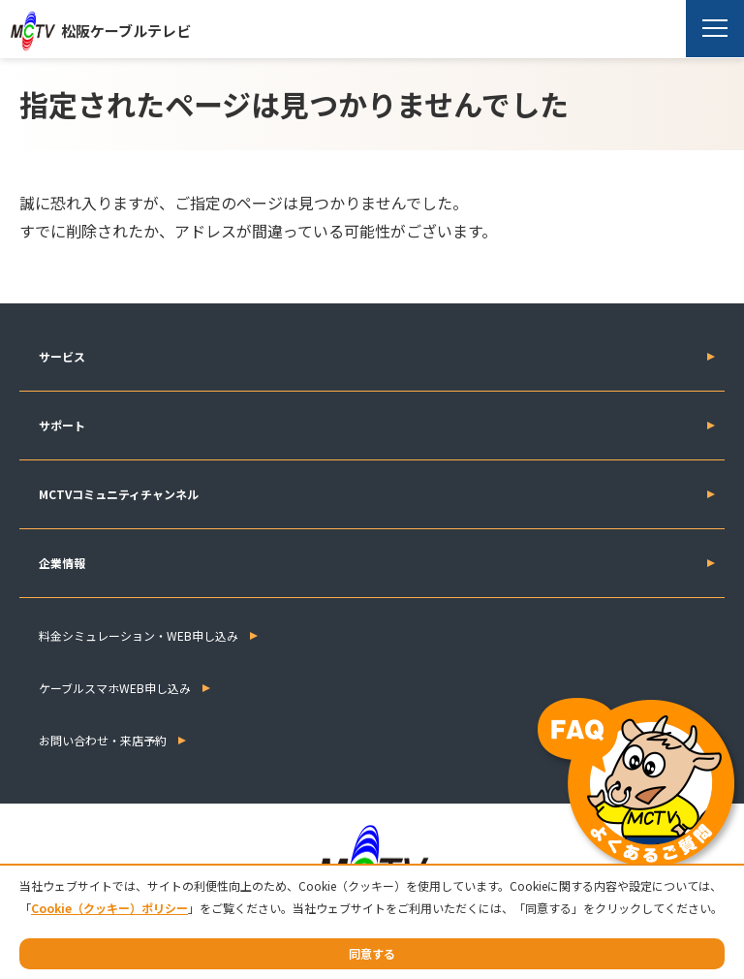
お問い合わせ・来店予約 (103, 740)
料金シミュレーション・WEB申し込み (138, 635)
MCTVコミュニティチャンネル (119, 494)
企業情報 (62, 562)
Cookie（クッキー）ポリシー (109, 908)
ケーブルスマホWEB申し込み (115, 687)
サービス (62, 356)
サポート (62, 425)
